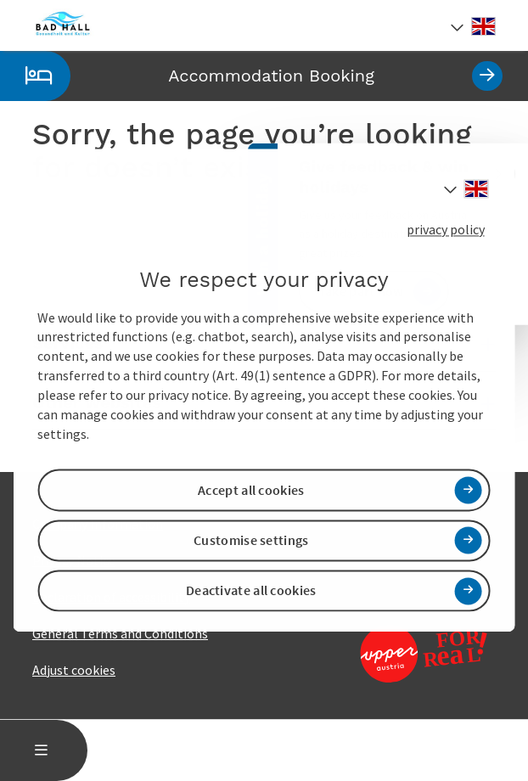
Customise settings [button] (251, 539)
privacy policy (446, 229)
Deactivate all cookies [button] (251, 590)
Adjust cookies (73, 669)
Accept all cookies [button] (251, 489)
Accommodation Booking (251, 76)
